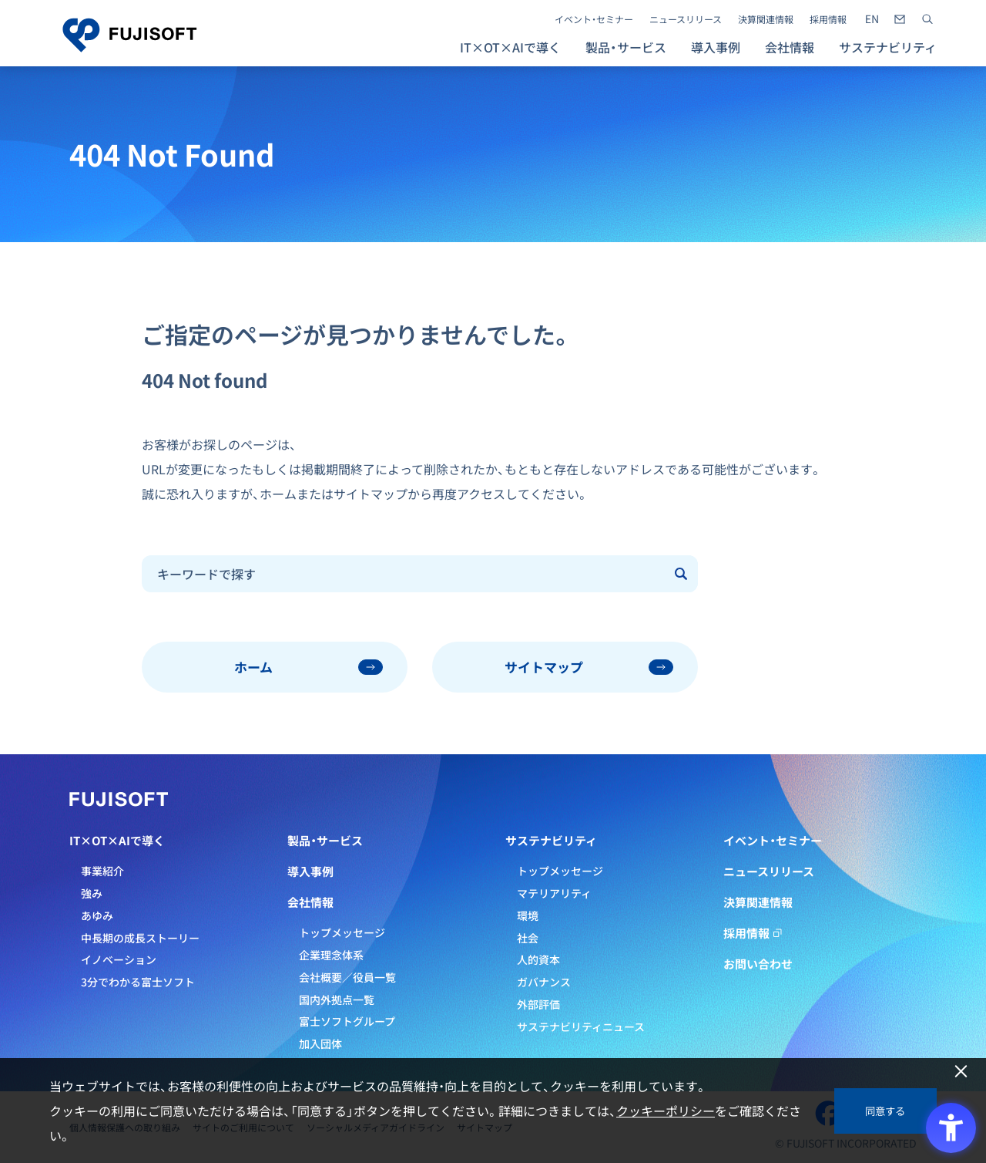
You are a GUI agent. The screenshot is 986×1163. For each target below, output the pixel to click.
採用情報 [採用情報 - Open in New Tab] (828, 19)
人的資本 (538, 959)
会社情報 (310, 902)
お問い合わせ (758, 964)
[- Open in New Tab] (872, 19)
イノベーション (118, 959)
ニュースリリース (685, 19)
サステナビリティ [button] (888, 47)
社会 (527, 938)
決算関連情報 (765, 19)
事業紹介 (102, 870)
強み (91, 893)
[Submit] (682, 573)
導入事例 (715, 47)
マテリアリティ (554, 893)
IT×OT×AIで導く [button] (510, 47)
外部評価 (538, 1004)
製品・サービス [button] (625, 47)
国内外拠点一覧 (336, 999)
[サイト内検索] (927, 19)
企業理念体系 (331, 954)
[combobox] (404, 573)
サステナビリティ (551, 840)
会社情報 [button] (789, 47)
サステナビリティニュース (581, 1026)
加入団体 (320, 1043)
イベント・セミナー (594, 19)
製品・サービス (325, 840)
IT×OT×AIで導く (117, 840)
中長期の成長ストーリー (140, 938)
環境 (527, 915)
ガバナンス (544, 981)
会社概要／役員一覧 (347, 977)
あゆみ (97, 915)
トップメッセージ (342, 932)
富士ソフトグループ (347, 1021)
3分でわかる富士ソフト (138, 981)
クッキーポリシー (665, 1110)
